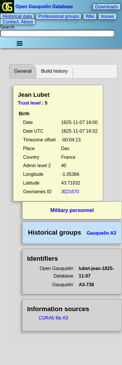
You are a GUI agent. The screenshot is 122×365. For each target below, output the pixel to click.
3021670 (70, 191)
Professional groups (58, 16)
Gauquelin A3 (101, 233)
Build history (54, 71)
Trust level (29, 103)
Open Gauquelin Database (37, 6)
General (22, 71)
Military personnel (72, 210)
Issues (107, 16)
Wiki (90, 16)
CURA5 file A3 (53, 317)
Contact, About (18, 21)
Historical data (17, 16)
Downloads (106, 6)
